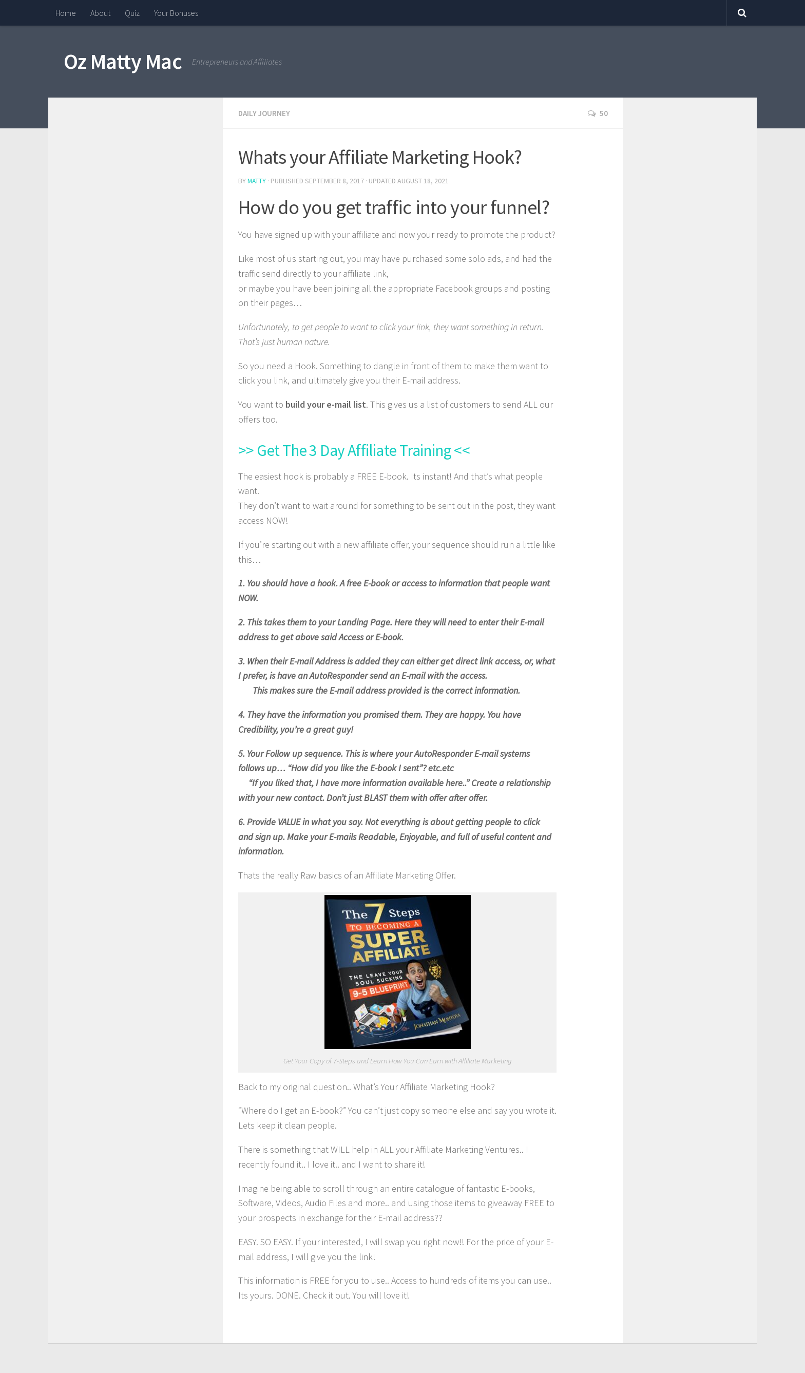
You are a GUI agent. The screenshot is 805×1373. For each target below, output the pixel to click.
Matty (257, 180)
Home (65, 13)
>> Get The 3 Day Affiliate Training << (380, 447)
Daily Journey (265, 113)
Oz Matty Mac (123, 61)
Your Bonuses (176, 13)
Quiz (132, 13)
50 (597, 113)
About (100, 13)
